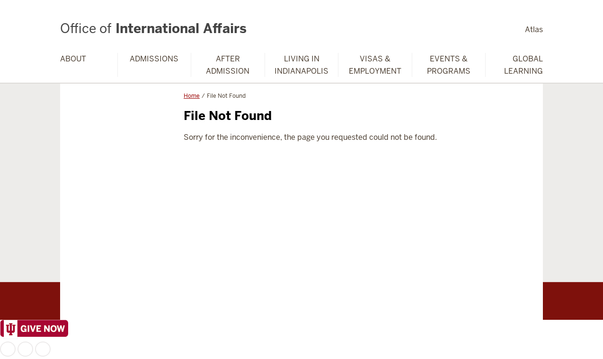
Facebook (8, 349)
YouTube (43, 349)
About (73, 59)
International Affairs (153, 28)
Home (192, 96)
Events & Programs (448, 65)
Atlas (534, 29)
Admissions (154, 59)
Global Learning (523, 65)
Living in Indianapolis (301, 65)
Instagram (25, 349)
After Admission (227, 65)
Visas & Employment (375, 65)
